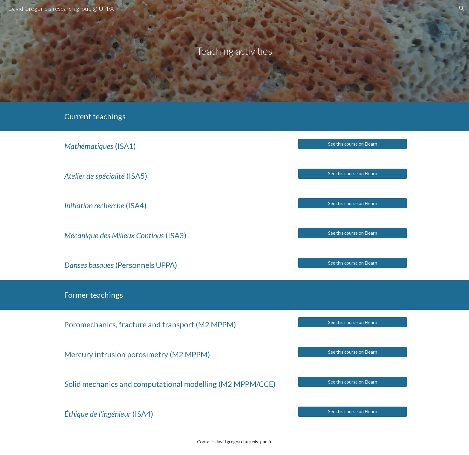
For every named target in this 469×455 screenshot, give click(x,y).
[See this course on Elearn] (352, 144)
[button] (462, 8)
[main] (234, 51)
